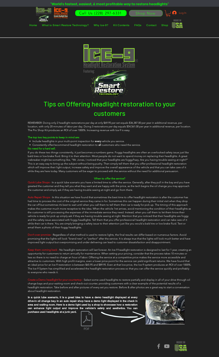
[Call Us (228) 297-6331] (101, 13)
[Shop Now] (146, 13)
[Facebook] (158, 346)
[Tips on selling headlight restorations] (86, 322)
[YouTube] (167, 346)
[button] (168, 13)
